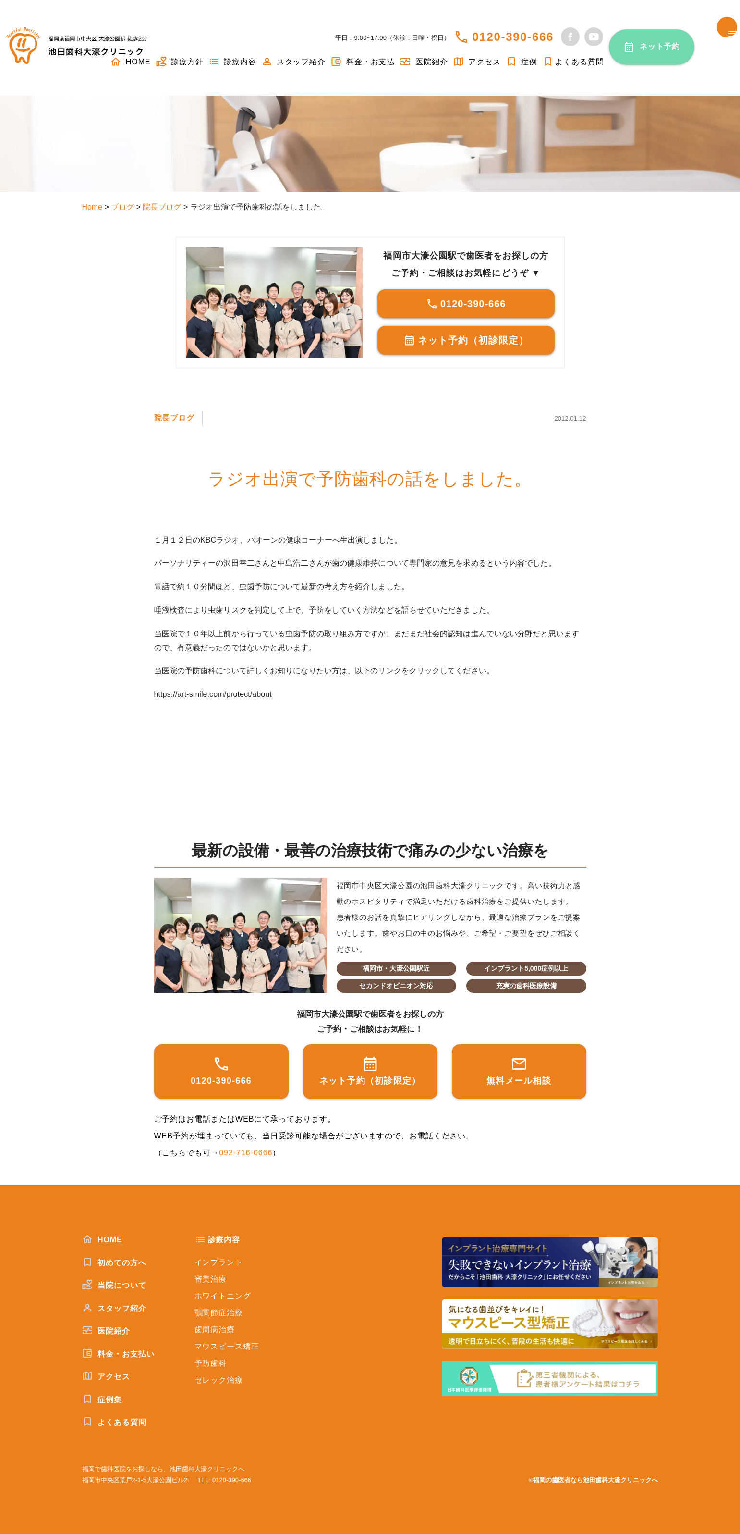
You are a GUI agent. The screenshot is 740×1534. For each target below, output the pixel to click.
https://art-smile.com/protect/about (213, 694)
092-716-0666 (245, 1153)
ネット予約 (660, 46)
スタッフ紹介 (293, 61)
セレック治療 (218, 1380)
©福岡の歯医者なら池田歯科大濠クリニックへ (593, 1480)
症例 (521, 61)
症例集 (102, 1399)
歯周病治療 (214, 1329)
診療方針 (180, 61)
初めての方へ (114, 1262)
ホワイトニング (223, 1296)
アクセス (477, 61)
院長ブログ (174, 418)
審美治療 (210, 1279)
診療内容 (232, 61)
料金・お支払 (362, 61)
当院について (114, 1285)
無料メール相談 (518, 1070)
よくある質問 (573, 61)
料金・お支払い (118, 1353)
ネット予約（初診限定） (466, 340)
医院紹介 (424, 61)
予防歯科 (210, 1363)
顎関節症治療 (218, 1313)
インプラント (218, 1262)
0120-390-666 (513, 36)
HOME (102, 1239)
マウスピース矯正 (227, 1346)
